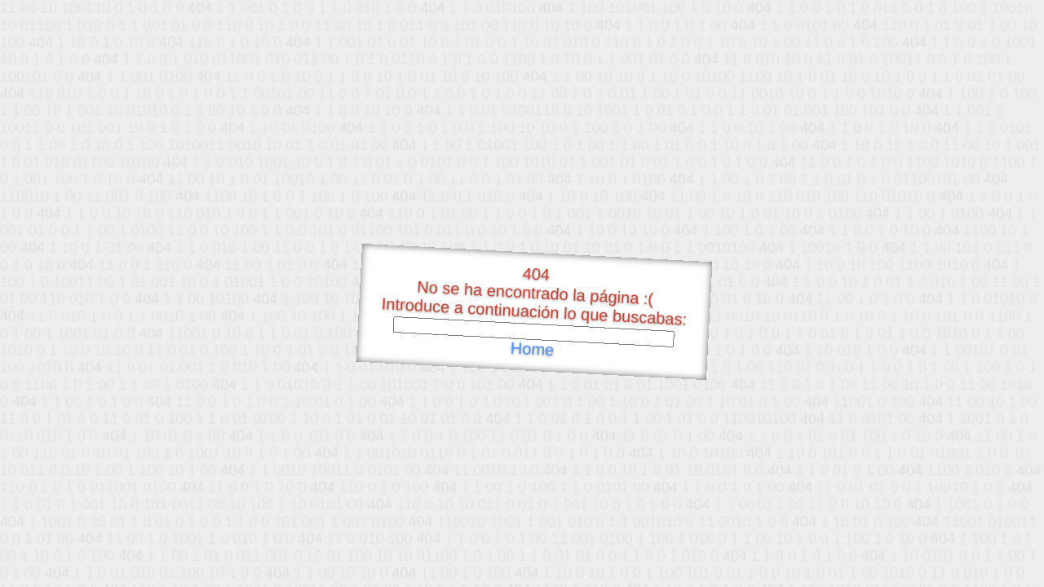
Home (532, 349)
